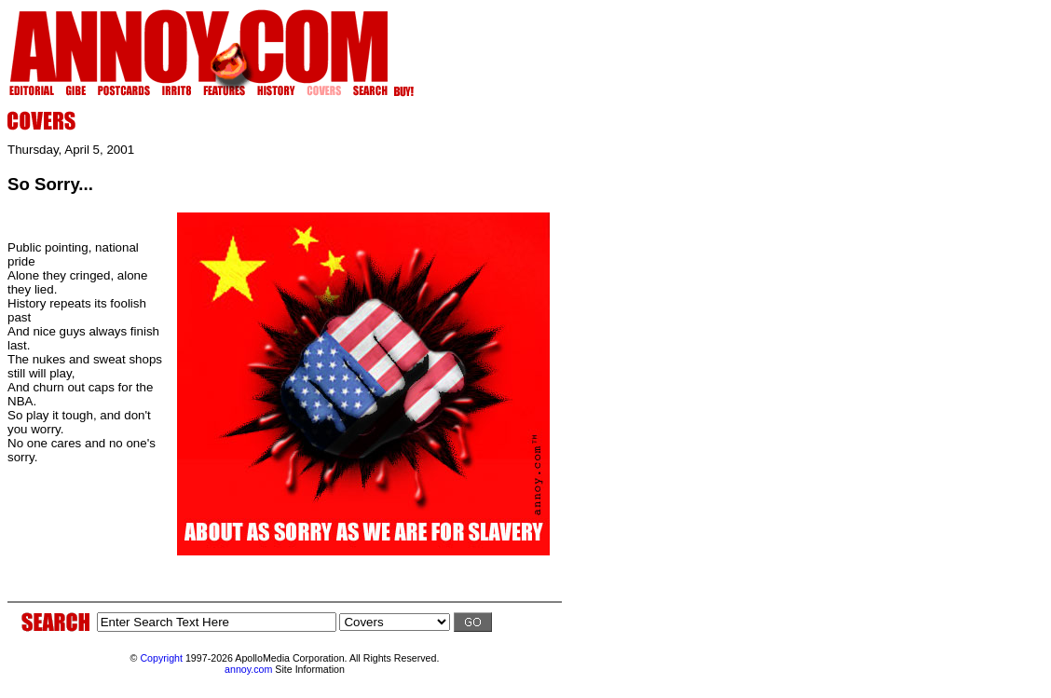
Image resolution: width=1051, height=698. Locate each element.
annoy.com (248, 669)
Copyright (161, 658)
